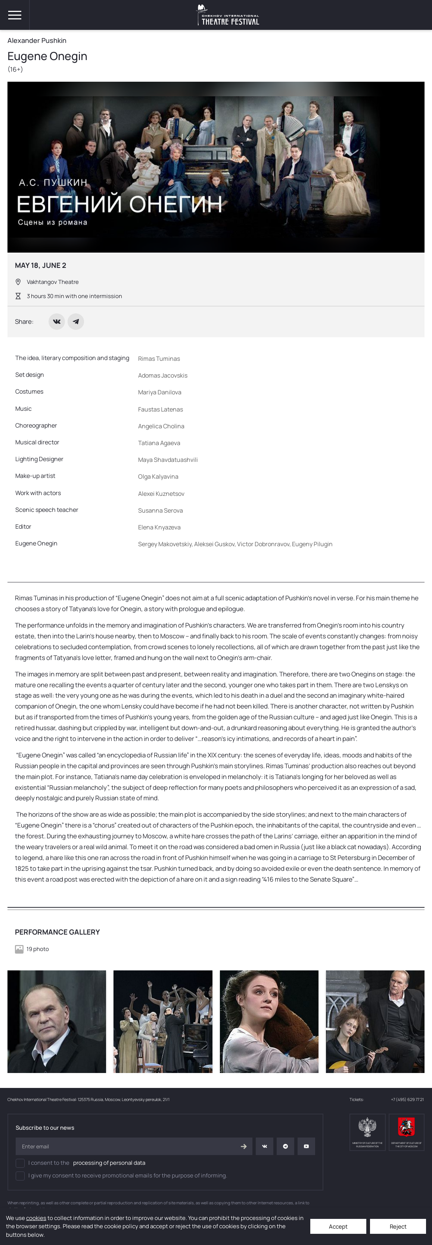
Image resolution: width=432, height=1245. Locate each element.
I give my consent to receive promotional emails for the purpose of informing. (121, 1176)
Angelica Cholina (161, 426)
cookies (36, 1218)
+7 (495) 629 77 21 (408, 1099)
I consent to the (80, 1163)
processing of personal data (109, 1163)
